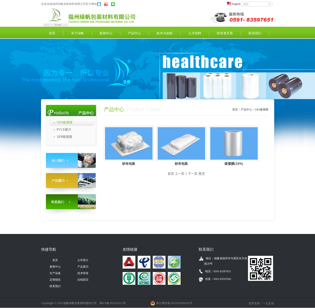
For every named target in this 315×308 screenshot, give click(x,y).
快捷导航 (48, 249)
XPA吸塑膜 (65, 122)
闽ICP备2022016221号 (112, 303)
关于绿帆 (77, 33)
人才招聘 (194, 33)
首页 (52, 33)
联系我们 (254, 33)
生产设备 (55, 273)
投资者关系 (225, 33)
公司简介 (83, 260)
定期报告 (55, 279)
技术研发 (83, 273)
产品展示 (83, 266)
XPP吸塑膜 (65, 137)
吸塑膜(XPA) (234, 163)
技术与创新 (164, 33)
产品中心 (134, 33)
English (235, 4)
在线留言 (83, 279)
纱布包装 (128, 163)
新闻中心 (105, 33)
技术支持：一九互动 (261, 303)
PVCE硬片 (64, 129)
